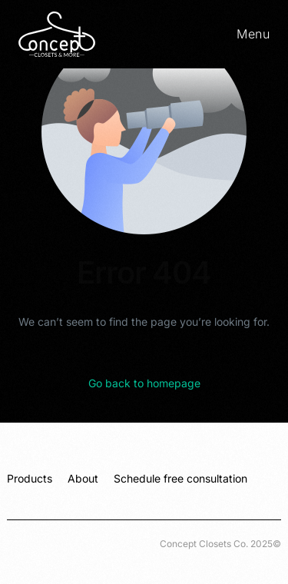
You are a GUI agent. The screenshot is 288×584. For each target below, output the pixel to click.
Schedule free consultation (180, 478)
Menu (253, 33)
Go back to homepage (144, 383)
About (83, 478)
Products (29, 478)
